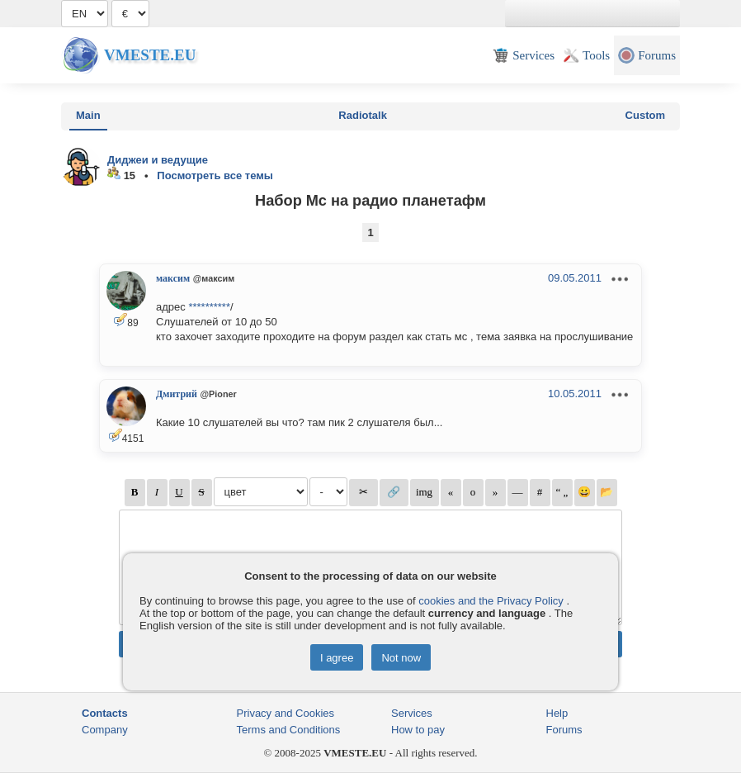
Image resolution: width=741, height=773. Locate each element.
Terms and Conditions (289, 729)
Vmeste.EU (150, 55)
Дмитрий (176, 394)
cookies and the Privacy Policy (491, 601)
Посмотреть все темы (215, 175)
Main (88, 115)
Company (105, 729)
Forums (564, 729)
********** (209, 307)
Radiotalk (362, 115)
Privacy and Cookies (286, 713)
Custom (645, 115)
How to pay (418, 729)
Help (557, 713)
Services (411, 713)
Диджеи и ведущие (157, 160)
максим (173, 278)
